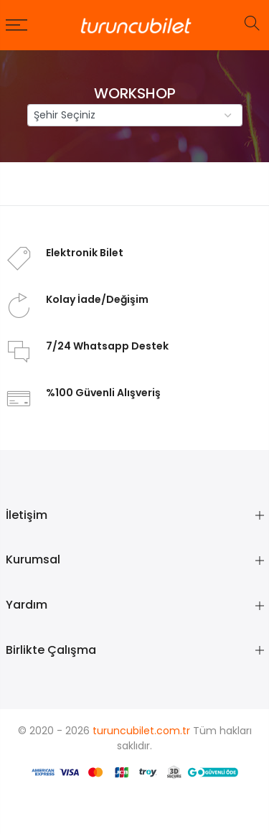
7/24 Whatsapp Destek (107, 346)
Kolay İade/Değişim (97, 299)
